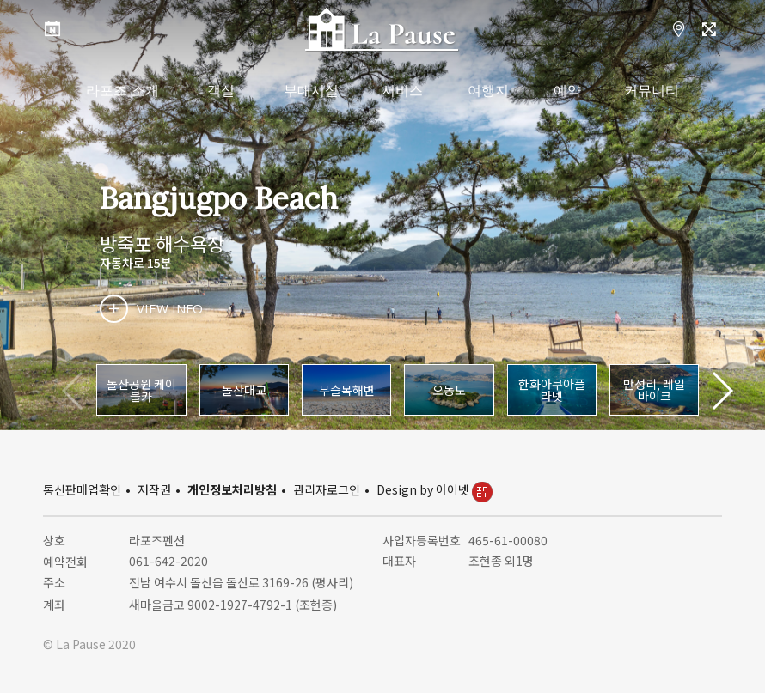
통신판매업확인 (82, 489)
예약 (567, 90)
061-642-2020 (168, 560)
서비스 (402, 90)
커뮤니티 (651, 90)
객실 (221, 90)
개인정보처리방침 (232, 489)
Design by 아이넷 (434, 489)
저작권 (154, 489)
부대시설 (311, 90)
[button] (721, 391)
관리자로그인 (326, 489)
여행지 (488, 90)
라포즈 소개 (122, 90)
